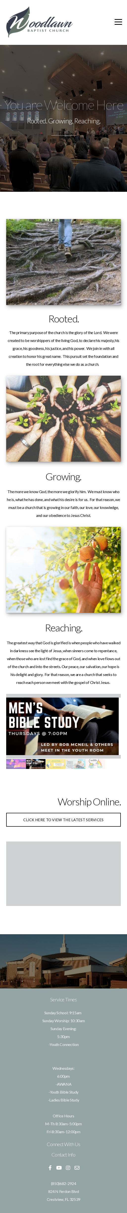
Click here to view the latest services (63, 820)
